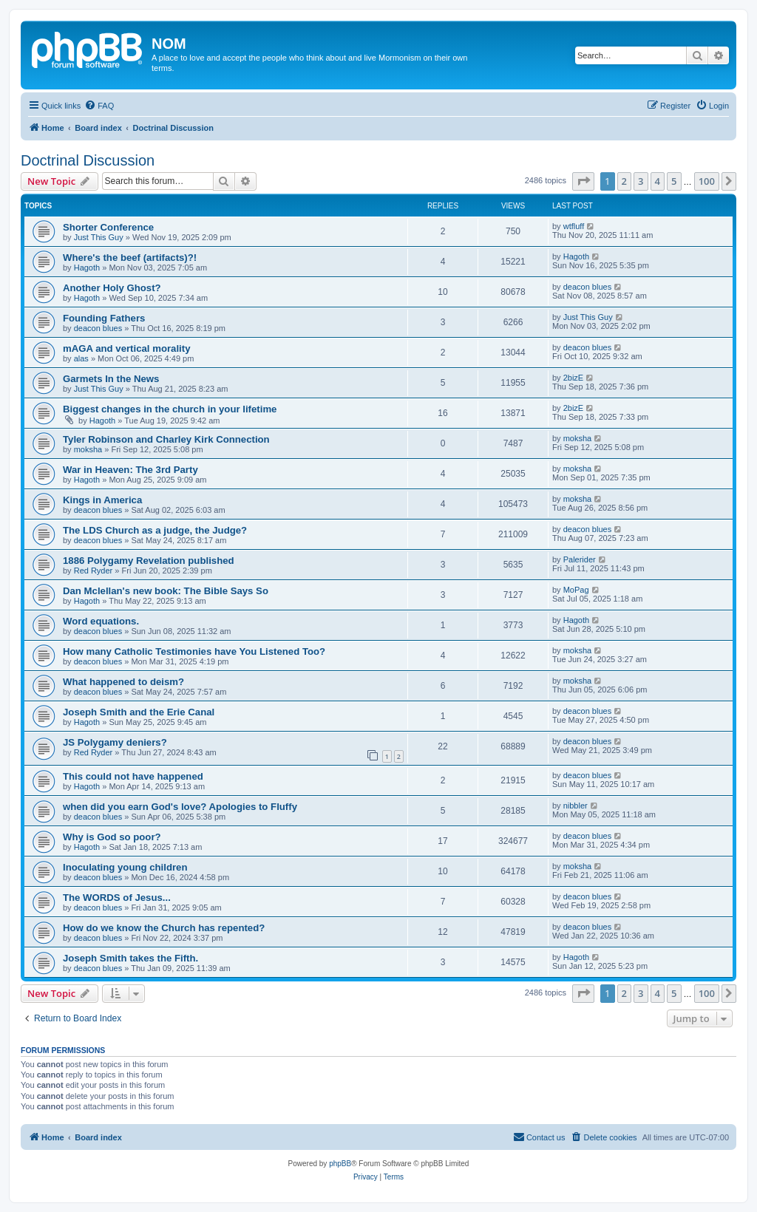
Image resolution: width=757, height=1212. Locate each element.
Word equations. (101, 621)
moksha (88, 449)
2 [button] (624, 181)
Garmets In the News (111, 378)
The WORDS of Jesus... (117, 897)
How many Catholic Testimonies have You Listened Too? (194, 651)
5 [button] (673, 181)
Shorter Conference (108, 227)
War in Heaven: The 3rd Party (130, 469)
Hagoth (87, 267)
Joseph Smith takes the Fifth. (130, 958)
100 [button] (707, 181)
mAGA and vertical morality (126, 348)
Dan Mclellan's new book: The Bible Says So (165, 590)
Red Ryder (93, 570)
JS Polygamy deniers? (115, 742)
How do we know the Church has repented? (164, 927)
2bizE (573, 377)
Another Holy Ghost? (112, 287)
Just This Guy (98, 237)
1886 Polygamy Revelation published (148, 560)
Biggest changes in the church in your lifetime (169, 409)
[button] (583, 181)
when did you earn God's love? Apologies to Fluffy (180, 806)
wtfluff (574, 226)
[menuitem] (99, 106)
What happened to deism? (123, 681)
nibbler (575, 805)
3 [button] (640, 181)
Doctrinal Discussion (88, 160)
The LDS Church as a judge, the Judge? (155, 530)
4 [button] (657, 181)
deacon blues (587, 286)
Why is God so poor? (112, 836)
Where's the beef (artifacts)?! (130, 257)
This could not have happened (133, 776)
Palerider (579, 559)
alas (81, 358)
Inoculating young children (125, 867)
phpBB (340, 1164)
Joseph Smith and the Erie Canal (138, 712)
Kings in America (102, 499)
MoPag (576, 589)
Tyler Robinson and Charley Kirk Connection (166, 439)
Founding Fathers (104, 318)
